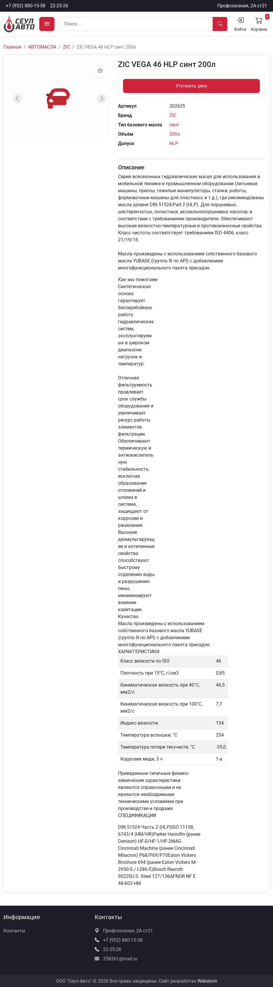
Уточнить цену (191, 86)
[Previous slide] (17, 98)
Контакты (14, 930)
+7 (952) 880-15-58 (25, 5)
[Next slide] (101, 98)
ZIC (66, 47)
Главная (12, 47)
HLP (173, 143)
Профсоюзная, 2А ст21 (242, 5)
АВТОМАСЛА (42, 47)
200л (174, 134)
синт (174, 125)
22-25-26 (59, 5)
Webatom (207, 981)
